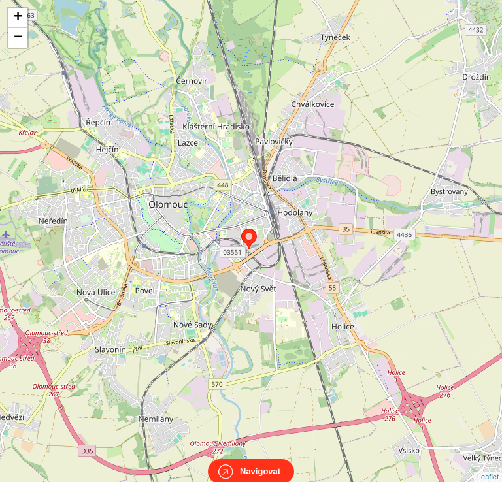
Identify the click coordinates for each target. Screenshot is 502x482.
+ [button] (18, 17)
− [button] (18, 38)
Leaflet (488, 465)
